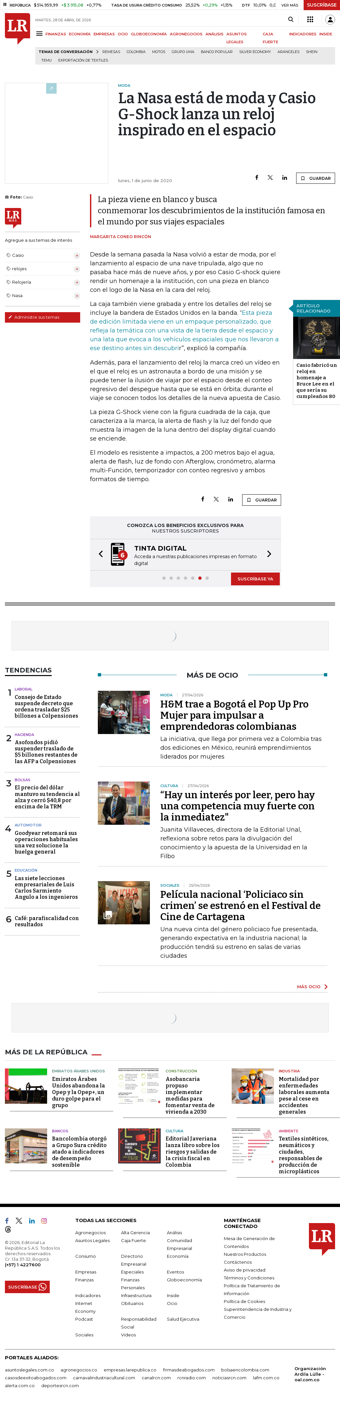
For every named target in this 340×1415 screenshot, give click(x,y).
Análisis (174, 1232)
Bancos (60, 1131)
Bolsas (22, 780)
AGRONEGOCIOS (186, 34)
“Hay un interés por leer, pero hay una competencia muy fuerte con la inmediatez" (237, 806)
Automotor (28, 825)
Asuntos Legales (92, 1240)
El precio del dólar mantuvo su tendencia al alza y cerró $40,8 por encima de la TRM (47, 797)
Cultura (174, 1131)
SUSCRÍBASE (322, 5)
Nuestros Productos (245, 1254)
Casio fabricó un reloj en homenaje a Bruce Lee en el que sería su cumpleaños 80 (316, 380)
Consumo (85, 1256)
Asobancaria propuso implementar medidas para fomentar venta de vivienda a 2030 (190, 1095)
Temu (46, 60)
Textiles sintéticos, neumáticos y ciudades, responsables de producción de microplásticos (304, 1155)
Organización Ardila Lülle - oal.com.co (310, 1374)
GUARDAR (315, 178)
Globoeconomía (184, 1279)
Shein (311, 52)
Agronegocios (90, 1232)
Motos (158, 52)
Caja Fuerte (133, 1240)
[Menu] (40, 33)
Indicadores (87, 1295)
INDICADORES (302, 34)
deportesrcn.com (60, 1385)
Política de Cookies (244, 1301)
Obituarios (132, 1303)
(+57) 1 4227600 (23, 1264)
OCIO (123, 34)
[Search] (290, 19)
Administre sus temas (33, 317)
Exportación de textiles (83, 60)
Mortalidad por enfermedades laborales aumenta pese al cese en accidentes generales (304, 1095)
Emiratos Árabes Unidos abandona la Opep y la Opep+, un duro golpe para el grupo (78, 1092)
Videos (128, 1334)
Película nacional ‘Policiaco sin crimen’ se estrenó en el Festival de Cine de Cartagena (240, 906)
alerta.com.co (20, 1385)
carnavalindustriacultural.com (104, 1377)
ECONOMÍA (80, 34)
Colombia (136, 52)
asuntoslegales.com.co (29, 1369)
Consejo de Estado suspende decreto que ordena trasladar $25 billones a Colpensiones (46, 706)
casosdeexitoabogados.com (35, 1377)
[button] (99, 554)
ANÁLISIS (215, 34)
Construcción (181, 1071)
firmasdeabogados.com (189, 1369)
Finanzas (84, 1279)
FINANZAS (55, 34)
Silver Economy (255, 52)
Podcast (84, 1319)
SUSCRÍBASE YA (255, 578)
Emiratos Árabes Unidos (78, 1071)
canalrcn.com (156, 1377)
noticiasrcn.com (229, 1377)
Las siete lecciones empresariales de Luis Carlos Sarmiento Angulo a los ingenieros (46, 887)
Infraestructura (136, 1295)
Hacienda (24, 734)
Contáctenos (238, 1262)
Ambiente (288, 1131)
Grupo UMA (183, 52)
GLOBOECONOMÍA (149, 34)
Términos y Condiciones (249, 1277)
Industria (289, 1071)
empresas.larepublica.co (130, 1369)
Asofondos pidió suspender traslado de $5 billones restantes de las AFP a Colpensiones (46, 751)
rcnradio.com (191, 1377)
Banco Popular (217, 52)
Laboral (23, 689)
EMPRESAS (104, 34)
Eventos (175, 1271)
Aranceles (288, 52)
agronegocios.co (79, 1369)
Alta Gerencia (135, 1232)
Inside (173, 1295)
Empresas (85, 1271)
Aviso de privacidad (244, 1270)
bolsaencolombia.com (245, 1369)
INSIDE (325, 34)
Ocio (172, 1303)
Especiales (132, 1271)
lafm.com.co (266, 1377)
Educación (26, 870)
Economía (177, 1256)
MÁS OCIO (308, 986)
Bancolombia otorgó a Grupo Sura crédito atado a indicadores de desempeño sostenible (79, 1152)
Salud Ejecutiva (183, 1319)
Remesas (111, 52)
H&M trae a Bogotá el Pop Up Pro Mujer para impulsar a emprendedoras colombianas (234, 715)
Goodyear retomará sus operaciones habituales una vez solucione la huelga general (46, 842)
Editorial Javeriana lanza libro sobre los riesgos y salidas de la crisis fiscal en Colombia (193, 1152)
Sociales (84, 1334)
